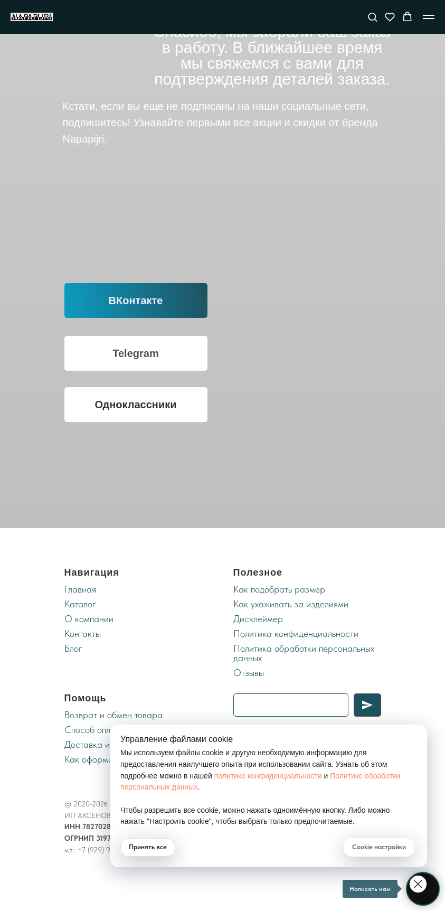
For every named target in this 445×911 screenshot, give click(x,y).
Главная (80, 589)
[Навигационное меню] (428, 17)
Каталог (80, 603)
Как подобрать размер (279, 589)
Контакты (82, 633)
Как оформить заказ (105, 759)
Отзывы (248, 672)
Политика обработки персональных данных (303, 653)
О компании (88, 618)
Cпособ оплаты (94, 729)
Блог (73, 648)
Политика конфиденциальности (295, 633)
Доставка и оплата (101, 744)
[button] (372, 17)
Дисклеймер (258, 618)
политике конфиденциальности (268, 776)
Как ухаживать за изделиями (290, 603)
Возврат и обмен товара (113, 714)
